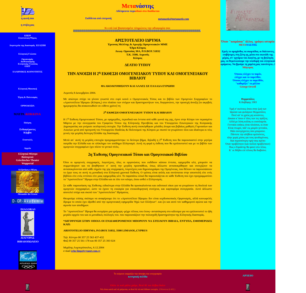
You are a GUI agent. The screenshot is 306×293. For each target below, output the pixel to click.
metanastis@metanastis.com (173, 18)
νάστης (145, 6)
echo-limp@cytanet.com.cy (86, 250)
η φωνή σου (27, 18)
